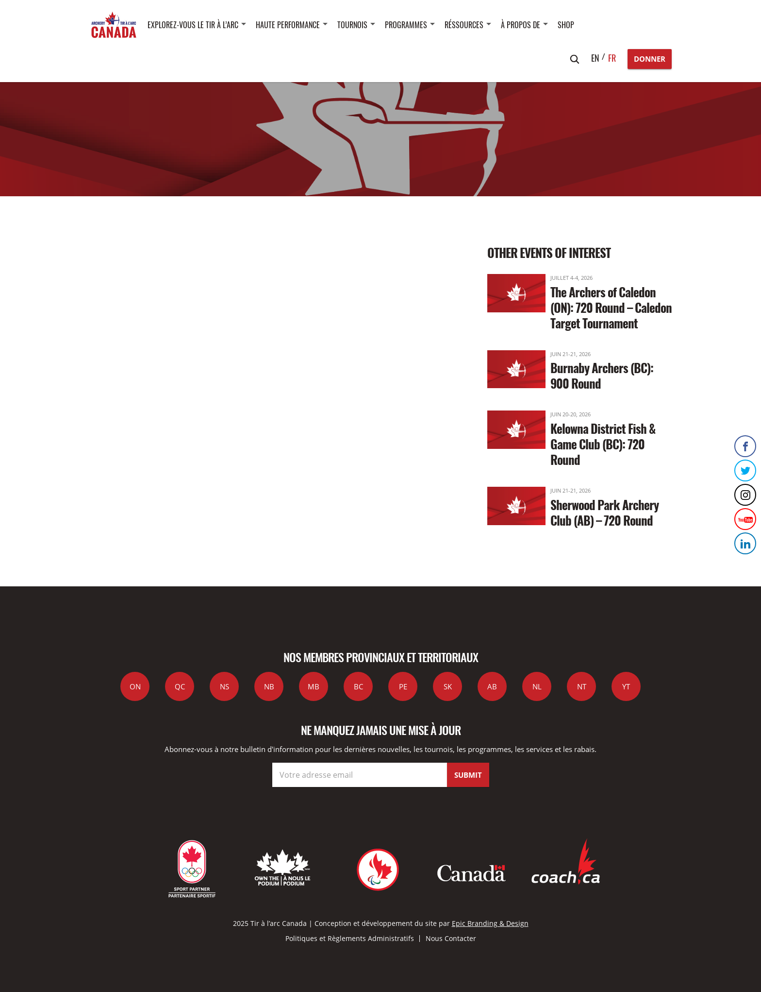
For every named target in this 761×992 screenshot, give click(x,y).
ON (135, 686)
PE (403, 686)
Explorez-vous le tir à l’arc (193, 25)
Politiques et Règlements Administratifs (349, 938)
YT (626, 686)
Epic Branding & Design (490, 923)
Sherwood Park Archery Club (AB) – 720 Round (604, 512)
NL (537, 686)
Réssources (464, 25)
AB (492, 686)
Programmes (406, 25)
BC (358, 686)
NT (581, 686)
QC (180, 686)
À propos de (520, 25)
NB (269, 686)
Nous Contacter (451, 938)
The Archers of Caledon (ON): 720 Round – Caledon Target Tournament (611, 307)
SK (448, 686)
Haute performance (288, 25)
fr (612, 57)
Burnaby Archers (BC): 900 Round (601, 375)
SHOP (566, 25)
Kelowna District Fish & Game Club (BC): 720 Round (602, 443)
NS (224, 686)
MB (313, 686)
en (595, 57)
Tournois (352, 25)
